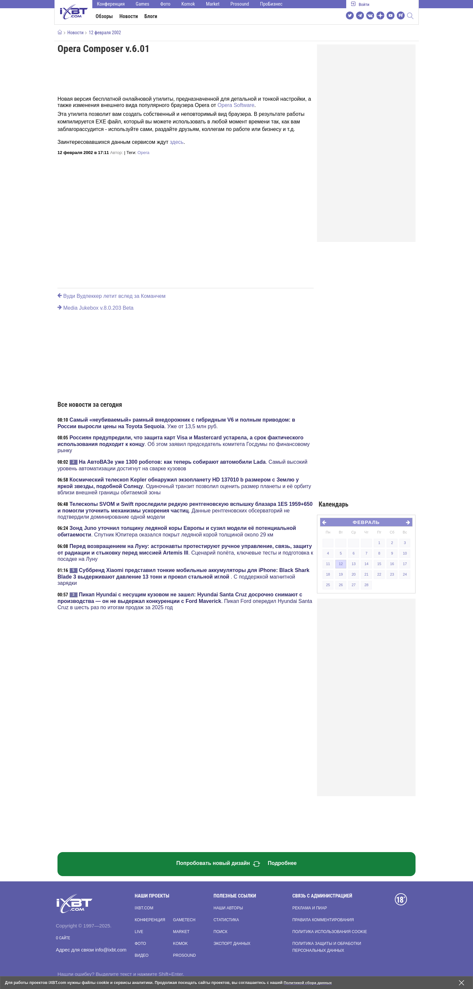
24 (405, 574)
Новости (129, 16)
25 (328, 585)
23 (392, 574)
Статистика (226, 920)
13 (353, 564)
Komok (188, 4)
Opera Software (235, 105)
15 (379, 564)
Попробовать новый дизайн (218, 864)
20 (353, 574)
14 (366, 564)
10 (405, 553)
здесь (177, 142)
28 (366, 585)
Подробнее (282, 863)
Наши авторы (228, 908)
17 (405, 564)
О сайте (63, 938)
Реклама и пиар (309, 908)
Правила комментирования (323, 920)
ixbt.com (144, 908)
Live (139, 931)
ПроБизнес (271, 4)
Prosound (240, 4)
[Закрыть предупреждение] (461, 983)
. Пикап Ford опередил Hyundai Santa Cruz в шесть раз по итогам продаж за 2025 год (184, 601)
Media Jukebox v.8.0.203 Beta (95, 308)
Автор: (116, 152)
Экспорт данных (232, 943)
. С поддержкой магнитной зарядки (183, 576)
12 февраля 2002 (105, 32)
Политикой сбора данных (309, 982)
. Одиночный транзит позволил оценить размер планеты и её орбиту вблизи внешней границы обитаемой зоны (184, 486)
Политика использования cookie (329, 931)
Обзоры (104, 16)
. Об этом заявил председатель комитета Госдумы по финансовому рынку (183, 444)
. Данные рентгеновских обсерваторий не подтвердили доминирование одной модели (185, 510)
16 (392, 564)
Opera (143, 152)
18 (328, 574)
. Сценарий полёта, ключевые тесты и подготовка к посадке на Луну (185, 552)
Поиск (220, 931)
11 (328, 564)
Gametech (184, 920)
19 (341, 574)
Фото (165, 4)
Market (212, 4)
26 (341, 585)
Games (142, 4)
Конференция (111, 4)
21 (366, 574)
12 (341, 564)
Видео (141, 955)
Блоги (151, 16)
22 (379, 574)
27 (353, 585)
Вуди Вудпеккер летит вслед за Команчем (111, 296)
